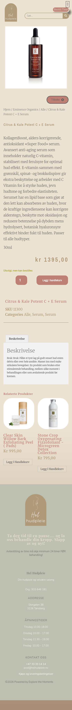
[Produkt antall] (21, 280)
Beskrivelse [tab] (17, 338)
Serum (37, 314)
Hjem (7, 109)
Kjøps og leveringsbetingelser (36, 674)
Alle (43, 109)
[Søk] (66, 16)
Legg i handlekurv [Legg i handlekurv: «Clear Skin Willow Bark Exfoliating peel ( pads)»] (17, 462)
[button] (67, 4)
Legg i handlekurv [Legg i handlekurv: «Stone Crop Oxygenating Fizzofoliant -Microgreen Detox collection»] (52, 469)
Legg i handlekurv (52, 280)
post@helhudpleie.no (36, 667)
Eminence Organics (25, 109)
